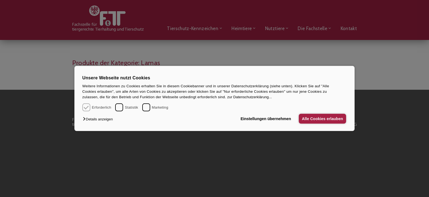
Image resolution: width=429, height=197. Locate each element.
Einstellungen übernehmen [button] (265, 119)
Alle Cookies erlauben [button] (322, 119)
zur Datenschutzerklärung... (249, 97)
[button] (99, 119)
